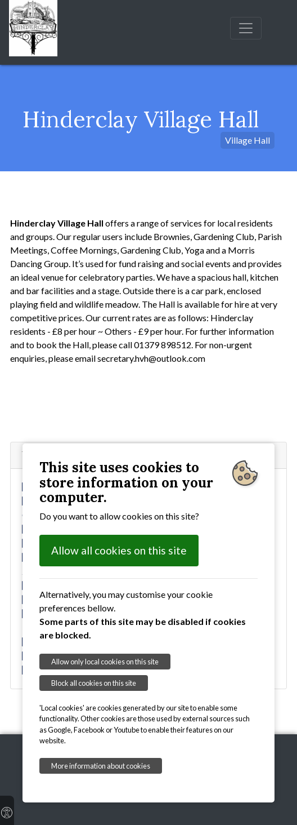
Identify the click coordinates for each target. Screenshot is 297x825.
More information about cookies (100, 765)
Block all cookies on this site (93, 683)
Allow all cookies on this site (119, 550)
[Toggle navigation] (246, 28)
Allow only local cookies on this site (105, 661)
